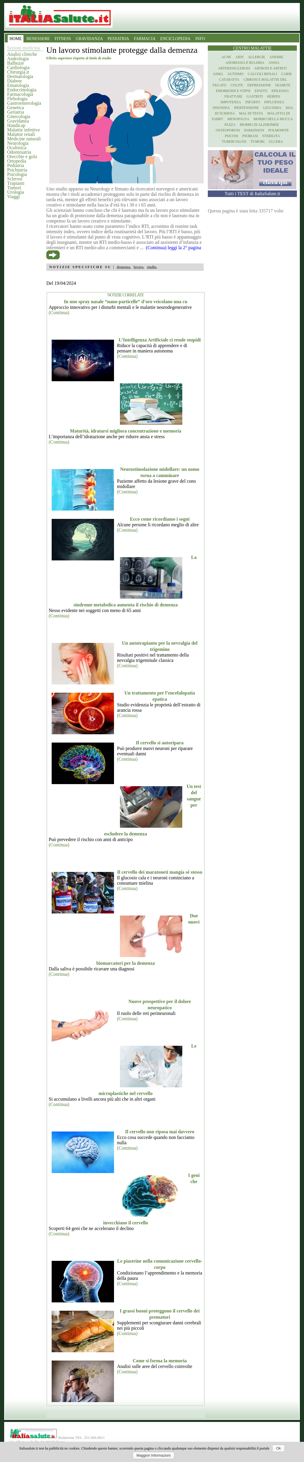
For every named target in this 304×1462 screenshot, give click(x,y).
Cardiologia (18, 67)
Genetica (15, 107)
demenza (123, 267)
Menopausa (238, 119)
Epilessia (280, 91)
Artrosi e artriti (270, 68)
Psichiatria (17, 169)
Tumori (14, 187)
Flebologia (17, 98)
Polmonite (278, 130)
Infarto (252, 102)
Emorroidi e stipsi (233, 91)
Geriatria (15, 112)
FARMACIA (145, 38)
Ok (278, 1448)
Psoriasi (250, 136)
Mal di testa (251, 113)
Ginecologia (18, 116)
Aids (239, 57)
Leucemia (272, 108)
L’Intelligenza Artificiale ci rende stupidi (160, 339)
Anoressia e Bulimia (244, 63)
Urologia (15, 192)
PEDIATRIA (118, 38)
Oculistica (16, 147)
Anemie (276, 57)
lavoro (138, 267)
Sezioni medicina (23, 47)
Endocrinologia (22, 89)
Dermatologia (20, 76)
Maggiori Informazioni (154, 1455)
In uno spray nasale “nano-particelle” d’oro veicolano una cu (125, 301)
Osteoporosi (228, 130)
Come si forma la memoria (160, 1360)
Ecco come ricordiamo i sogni (160, 519)
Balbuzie (15, 63)
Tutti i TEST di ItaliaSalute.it (252, 193)
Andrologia (18, 58)
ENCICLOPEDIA (175, 38)
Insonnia (221, 108)
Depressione (259, 85)
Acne (226, 57)
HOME (16, 38)
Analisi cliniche (22, 54)
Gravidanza (18, 120)
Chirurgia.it (18, 71)
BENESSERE (38, 38)
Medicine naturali (24, 138)
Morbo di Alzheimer (259, 125)
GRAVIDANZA (89, 38)
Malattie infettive (23, 129)
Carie (286, 74)
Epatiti (261, 91)
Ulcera (276, 141)
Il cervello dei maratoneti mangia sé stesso (159, 872)
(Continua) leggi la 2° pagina (173, 247)
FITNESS (63, 38)
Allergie (256, 57)
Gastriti (255, 96)
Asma (218, 74)
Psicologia (17, 174)
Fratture (233, 96)
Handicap (16, 125)
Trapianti (15, 183)
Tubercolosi (234, 141)
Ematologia (18, 85)
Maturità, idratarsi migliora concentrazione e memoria (125, 430)
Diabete (14, 80)
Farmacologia (20, 94)
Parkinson (254, 130)
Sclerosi (15, 178)
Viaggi (13, 196)
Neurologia (17, 143)
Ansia (273, 63)
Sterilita (271, 136)
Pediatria (15, 165)
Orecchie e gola (22, 156)
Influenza (274, 102)
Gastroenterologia (24, 103)
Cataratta (229, 79)
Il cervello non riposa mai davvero (159, 1131)
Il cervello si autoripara (159, 742)
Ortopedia (16, 160)
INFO (200, 38)
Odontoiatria (19, 152)
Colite (236, 85)
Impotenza (231, 102)
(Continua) (59, 312)
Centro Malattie (252, 48)
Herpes (273, 96)
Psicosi (231, 136)
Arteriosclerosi (234, 68)
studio (151, 267)
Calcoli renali (262, 74)
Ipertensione (246, 108)
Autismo (235, 74)
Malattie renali (21, 134)
